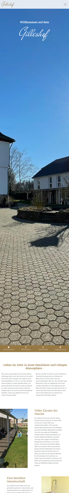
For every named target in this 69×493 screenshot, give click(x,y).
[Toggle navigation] (65, 4)
